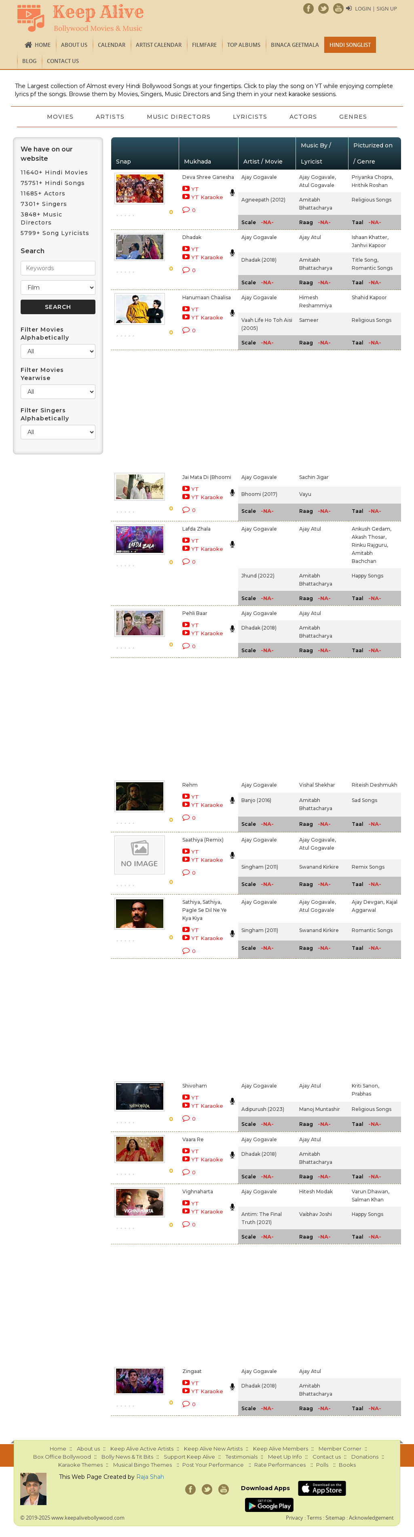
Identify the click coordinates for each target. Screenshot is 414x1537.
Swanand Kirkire (319, 867)
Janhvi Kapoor (369, 245)
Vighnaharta (197, 1191)
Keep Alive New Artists (213, 1448)
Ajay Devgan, (368, 902)
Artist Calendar (159, 44)
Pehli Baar (194, 613)
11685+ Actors (43, 193)
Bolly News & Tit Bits (127, 1456)
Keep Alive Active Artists (141, 1448)
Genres (354, 116)
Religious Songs (371, 200)
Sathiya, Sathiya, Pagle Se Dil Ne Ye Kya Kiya (204, 910)
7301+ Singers (44, 204)
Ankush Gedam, (371, 529)
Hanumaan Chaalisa (206, 297)
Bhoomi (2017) (259, 494)
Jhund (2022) (258, 576)
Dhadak (191, 237)
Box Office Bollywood (62, 1456)
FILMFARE (204, 44)
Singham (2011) (259, 867)
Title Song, (365, 260)
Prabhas (361, 1094)
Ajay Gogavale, (317, 177)
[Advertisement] (197, 409)
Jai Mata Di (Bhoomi (206, 477)
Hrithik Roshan (370, 185)
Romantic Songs (372, 268)
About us (74, 44)
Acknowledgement (371, 1517)
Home (43, 44)
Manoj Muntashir (319, 1109)
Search (32, 251)
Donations (364, 1456)
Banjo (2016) (256, 800)
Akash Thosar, (369, 537)
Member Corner (340, 1448)
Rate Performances (280, 1464)
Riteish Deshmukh (374, 785)
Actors (304, 116)
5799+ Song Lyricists (55, 233)
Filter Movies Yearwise (42, 374)
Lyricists (250, 116)
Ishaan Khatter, (370, 237)
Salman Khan (368, 1200)
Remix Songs (368, 867)
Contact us (63, 61)
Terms (314, 1517)
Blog (29, 61)
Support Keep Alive (189, 1456)
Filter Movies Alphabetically (45, 333)
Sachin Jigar (314, 477)
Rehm (190, 785)
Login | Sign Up (376, 8)
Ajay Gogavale (259, 177)
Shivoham (194, 1086)
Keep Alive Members (280, 1448)
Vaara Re (193, 1139)
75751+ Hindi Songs (53, 183)
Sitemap (335, 1517)
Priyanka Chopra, (372, 177)
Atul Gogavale (316, 185)
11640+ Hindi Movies (54, 172)
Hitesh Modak (316, 1191)
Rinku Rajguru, (370, 545)
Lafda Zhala (196, 529)
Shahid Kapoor (369, 297)
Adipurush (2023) (262, 1109)
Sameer (309, 320)
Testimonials (242, 1456)
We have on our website (47, 153)
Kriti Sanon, (365, 1086)
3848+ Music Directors (41, 218)
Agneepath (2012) (263, 200)
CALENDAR (111, 44)
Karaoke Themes (80, 1464)
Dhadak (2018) (259, 260)
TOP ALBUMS (243, 44)
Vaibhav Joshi (315, 1214)
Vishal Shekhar (317, 785)
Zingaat (192, 1371)
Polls (322, 1464)
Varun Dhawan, (370, 1191)
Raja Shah (150, 1476)
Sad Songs (364, 800)
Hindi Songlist (350, 44)
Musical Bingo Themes (142, 1464)
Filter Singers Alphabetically (45, 414)
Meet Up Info (285, 1456)
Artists (109, 116)
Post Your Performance (213, 1464)
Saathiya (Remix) (203, 840)
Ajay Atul (310, 237)
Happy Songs (367, 576)
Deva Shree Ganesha (208, 177)
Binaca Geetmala (295, 44)
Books (347, 1464)
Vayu (305, 494)
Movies (59, 116)
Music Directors (179, 116)
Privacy (294, 1517)
